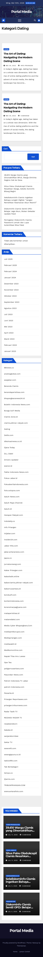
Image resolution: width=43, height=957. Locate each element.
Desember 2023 (11, 284)
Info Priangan (25, 65)
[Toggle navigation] (20, 20)
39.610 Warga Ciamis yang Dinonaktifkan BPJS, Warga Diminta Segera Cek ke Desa (20, 177)
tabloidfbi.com (10, 761)
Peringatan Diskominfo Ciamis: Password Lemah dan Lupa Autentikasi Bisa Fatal (18, 222)
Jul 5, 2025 (12, 886)
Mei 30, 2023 (11, 65)
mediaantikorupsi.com (14, 632)
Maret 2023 (9, 339)
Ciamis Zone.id (11, 417)
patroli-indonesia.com (14, 687)
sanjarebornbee (11, 736)
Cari (6, 148)
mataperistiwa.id (11, 613)
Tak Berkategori (11, 767)
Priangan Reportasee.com (15, 699)
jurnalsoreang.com (12, 564)
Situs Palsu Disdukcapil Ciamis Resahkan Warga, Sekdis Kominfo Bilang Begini (19, 188)
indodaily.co (9, 521)
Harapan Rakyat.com (13, 515)
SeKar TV (8, 742)
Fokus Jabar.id (10, 478)
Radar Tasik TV (10, 711)
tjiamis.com (9, 779)
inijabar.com (9, 533)
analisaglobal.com (12, 374)
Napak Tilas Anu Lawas (14, 656)
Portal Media (21, 12)
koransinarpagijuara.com (15, 607)
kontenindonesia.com (14, 601)
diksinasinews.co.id (13, 441)
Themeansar (21, 946)
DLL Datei (8, 454)
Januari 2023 (10, 351)
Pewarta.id (9, 693)
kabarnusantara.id (12, 589)
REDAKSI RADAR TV (13, 718)
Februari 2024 (10, 271)
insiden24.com (10, 540)
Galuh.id (8, 509)
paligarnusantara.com (14, 668)
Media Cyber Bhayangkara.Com (18, 625)
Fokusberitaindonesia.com (16, 484)
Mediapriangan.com (13, 638)
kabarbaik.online (11, 576)
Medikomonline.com (13, 650)
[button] (35, 20)
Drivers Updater (11, 460)
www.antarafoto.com (13, 791)
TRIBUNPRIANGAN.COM (14, 785)
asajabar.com (10, 380)
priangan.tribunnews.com (15, 705)
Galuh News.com (11, 497)
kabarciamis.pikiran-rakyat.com (18, 582)
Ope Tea (7, 662)
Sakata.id (8, 730)
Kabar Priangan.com (13, 570)
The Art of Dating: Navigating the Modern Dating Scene (18, 57)
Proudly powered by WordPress (14, 943)
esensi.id (8, 466)
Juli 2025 (8, 259)
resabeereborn (10, 724)
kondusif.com (10, 595)
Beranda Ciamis (11, 386)
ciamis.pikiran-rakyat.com (16, 423)
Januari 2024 (10, 277)
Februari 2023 (10, 345)
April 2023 (8, 333)
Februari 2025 (10, 265)
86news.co (9, 368)
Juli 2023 (8, 314)
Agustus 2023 (10, 308)
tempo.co (8, 773)
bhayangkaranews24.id (14, 398)
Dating (6, 49)
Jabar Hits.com (11, 546)
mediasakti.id (10, 644)
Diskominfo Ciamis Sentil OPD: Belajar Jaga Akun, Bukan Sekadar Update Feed (19, 211)
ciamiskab (23, 116)
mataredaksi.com (12, 619)
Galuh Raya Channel (13, 503)
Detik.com (8, 435)
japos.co (8, 558)
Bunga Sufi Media (12, 411)
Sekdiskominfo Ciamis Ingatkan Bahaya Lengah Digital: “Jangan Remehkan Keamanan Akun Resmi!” (20, 200)
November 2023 (11, 290)
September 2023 (11, 302)
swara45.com (10, 748)
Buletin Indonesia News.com (17, 404)
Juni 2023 (8, 320)
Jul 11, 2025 (13, 835)
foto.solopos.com (12, 490)
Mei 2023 (8, 327)
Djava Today (9, 447)
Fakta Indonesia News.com (16, 472)
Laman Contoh (24, 951)
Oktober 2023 (10, 296)
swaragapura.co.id (12, 754)
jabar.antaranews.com (14, 552)
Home (15, 951)
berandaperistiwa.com (14, 392)
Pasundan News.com (13, 675)
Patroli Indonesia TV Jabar (16, 681)
